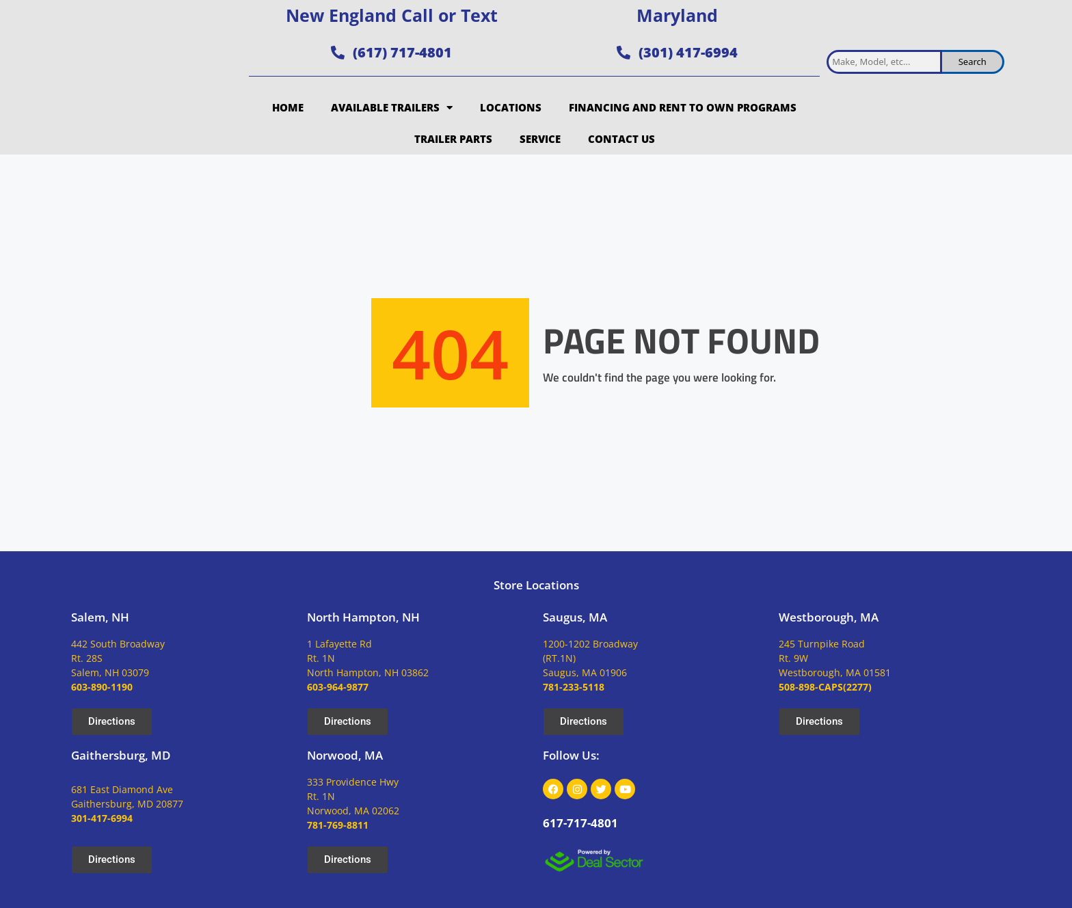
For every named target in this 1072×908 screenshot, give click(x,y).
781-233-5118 (573, 686)
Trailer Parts (453, 139)
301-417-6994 (102, 818)
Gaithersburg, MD (120, 755)
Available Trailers (392, 108)
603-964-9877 (337, 686)
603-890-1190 (102, 686)
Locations (510, 107)
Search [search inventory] (973, 61)
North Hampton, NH (363, 617)
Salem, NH (100, 617)
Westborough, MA (829, 617)
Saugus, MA (575, 617)
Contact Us (621, 139)
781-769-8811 (337, 824)
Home (288, 107)
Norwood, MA (345, 755)
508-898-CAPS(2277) (825, 686)
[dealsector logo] (594, 860)
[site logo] (153, 77)
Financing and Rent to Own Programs (682, 107)
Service (540, 139)
